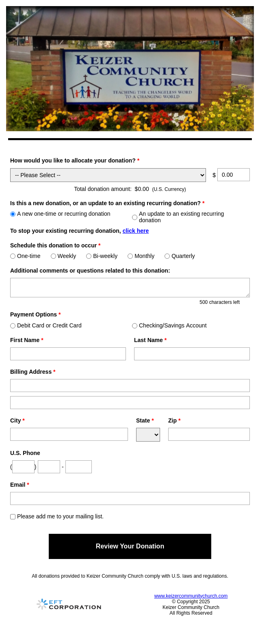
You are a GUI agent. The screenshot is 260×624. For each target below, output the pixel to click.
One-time (25, 256)
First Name (26, 340)
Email (19, 484)
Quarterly (180, 256)
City (17, 420)
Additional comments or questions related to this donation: (90, 270)
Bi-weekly (101, 256)
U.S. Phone (25, 453)
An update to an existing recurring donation (178, 216)
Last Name (150, 340)
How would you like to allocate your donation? (74, 160)
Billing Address (33, 371)
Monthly (141, 256)
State (145, 420)
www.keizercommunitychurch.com (191, 596)
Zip (174, 420)
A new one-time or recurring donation (60, 213)
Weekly (63, 256)
